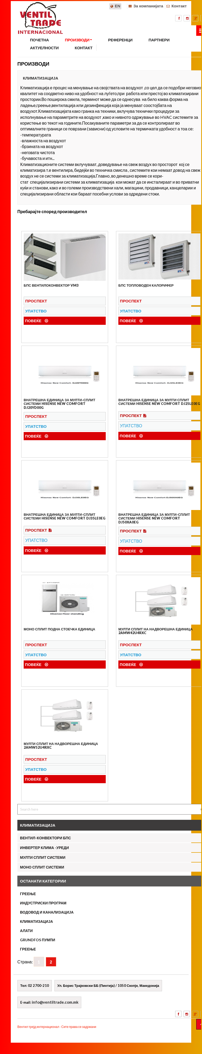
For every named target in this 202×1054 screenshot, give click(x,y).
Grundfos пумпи (37, 940)
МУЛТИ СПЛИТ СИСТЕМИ (42, 857)
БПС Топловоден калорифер (146, 285)
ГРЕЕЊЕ (28, 893)
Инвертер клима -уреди (44, 847)
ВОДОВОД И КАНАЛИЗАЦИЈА (47, 912)
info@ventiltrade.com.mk (55, 1002)
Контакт (179, 6)
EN (117, 6)
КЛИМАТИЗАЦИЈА (36, 921)
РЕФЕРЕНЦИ (120, 40)
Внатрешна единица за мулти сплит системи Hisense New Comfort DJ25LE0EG (159, 402)
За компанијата (148, 6)
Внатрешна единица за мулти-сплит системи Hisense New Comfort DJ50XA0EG (154, 518)
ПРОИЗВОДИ (78, 40)
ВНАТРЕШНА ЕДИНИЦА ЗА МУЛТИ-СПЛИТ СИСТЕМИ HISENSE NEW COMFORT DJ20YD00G (59, 404)
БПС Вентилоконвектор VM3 (51, 285)
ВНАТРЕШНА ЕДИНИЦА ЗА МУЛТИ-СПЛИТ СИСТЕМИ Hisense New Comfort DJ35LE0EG (64, 516)
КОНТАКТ (83, 48)
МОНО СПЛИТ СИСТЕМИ (42, 867)
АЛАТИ (26, 930)
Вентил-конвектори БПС (45, 838)
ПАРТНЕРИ (159, 40)
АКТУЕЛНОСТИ (44, 48)
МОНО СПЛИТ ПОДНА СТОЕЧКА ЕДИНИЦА (59, 629)
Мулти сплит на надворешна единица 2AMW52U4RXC (61, 745)
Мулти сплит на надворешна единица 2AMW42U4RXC (155, 631)
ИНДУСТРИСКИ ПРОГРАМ (43, 903)
